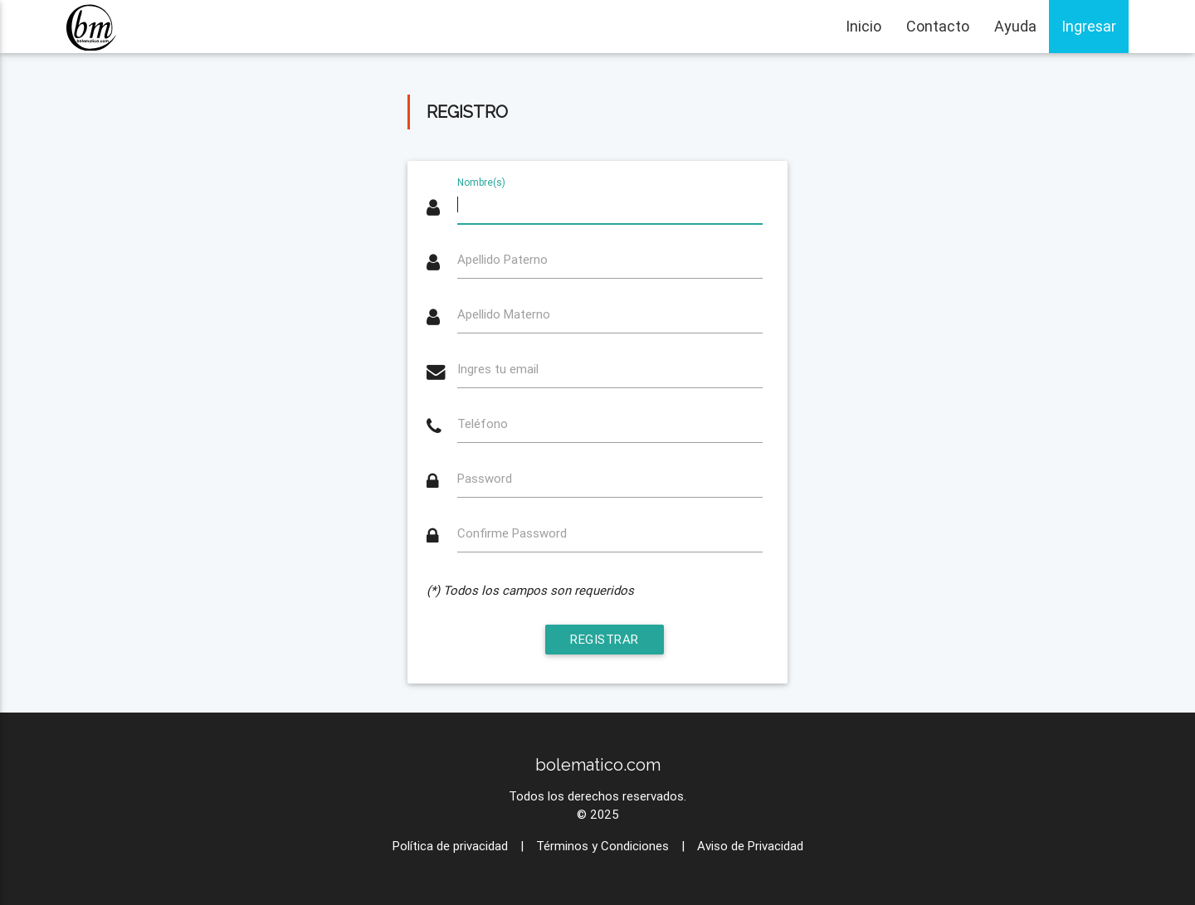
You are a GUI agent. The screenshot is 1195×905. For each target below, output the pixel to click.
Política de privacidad (450, 846)
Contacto (937, 26)
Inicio (863, 26)
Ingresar (1088, 26)
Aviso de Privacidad (750, 846)
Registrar (604, 639)
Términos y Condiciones (602, 846)
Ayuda (1015, 26)
